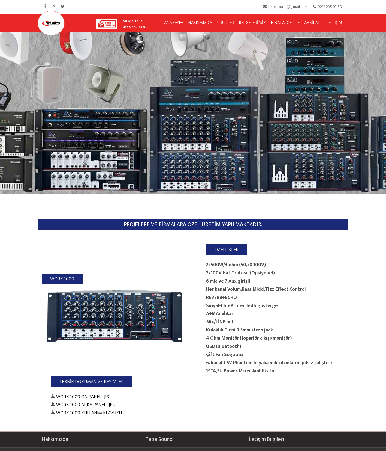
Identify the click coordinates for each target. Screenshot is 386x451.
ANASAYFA (173, 22)
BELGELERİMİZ (252, 22)
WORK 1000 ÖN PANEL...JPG (83, 397)
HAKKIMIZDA (200, 22)
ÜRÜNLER (225, 22)
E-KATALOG (282, 22)
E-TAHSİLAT (309, 22)
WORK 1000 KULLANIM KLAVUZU (89, 413)
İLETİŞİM (333, 22)
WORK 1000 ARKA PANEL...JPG (85, 405)
